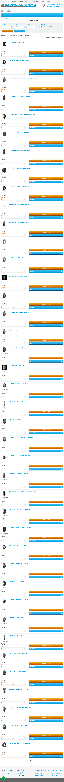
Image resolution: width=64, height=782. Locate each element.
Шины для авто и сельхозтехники (42, 770)
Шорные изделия (38, 773)
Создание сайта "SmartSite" (57, 780)
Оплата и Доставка (35, 1)
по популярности (13, 35)
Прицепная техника (39, 775)
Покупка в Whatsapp (56, 773)
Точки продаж (55, 775)
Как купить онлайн (56, 772)
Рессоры (50, 15)
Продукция (21, 1)
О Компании (13, 1)
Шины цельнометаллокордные (41, 772)
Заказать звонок (60, 4)
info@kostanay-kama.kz (51, 4)
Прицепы (38, 15)
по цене (20, 35)
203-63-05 (8, 770)
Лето (50, 26)
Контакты (48, 1)
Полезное (27, 1)
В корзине (8, 9)
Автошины (12, 18)
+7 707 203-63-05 (53, 6)
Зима (43, 26)
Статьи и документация (57, 770)
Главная (13, 15)
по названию (26, 35)
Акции (43, 1)
